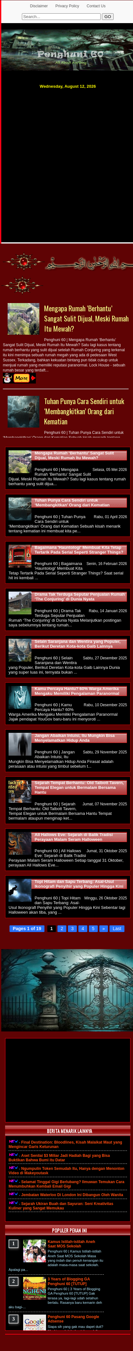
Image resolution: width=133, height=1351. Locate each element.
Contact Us (96, 6)
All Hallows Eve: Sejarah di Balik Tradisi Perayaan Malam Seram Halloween (74, 837)
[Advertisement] (65, 159)
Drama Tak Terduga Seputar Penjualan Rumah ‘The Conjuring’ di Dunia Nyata (80, 596)
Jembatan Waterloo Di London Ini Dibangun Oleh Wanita (72, 1195)
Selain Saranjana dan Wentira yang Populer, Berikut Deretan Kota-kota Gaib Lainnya (78, 644)
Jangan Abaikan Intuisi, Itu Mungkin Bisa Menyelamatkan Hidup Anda (75, 738)
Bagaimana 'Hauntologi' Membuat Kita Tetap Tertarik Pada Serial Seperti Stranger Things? (79, 550)
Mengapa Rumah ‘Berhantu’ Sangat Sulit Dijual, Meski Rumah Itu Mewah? (86, 318)
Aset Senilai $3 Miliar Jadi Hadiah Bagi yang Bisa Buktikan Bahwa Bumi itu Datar (59, 1157)
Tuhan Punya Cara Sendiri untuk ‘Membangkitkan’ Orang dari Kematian (84, 411)
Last (117, 928)
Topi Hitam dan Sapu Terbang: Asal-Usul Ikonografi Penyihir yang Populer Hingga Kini (79, 884)
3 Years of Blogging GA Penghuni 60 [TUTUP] (69, 1281)
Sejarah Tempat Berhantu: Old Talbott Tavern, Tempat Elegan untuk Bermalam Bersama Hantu (79, 787)
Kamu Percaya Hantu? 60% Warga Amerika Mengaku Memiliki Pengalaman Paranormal (77, 691)
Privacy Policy (67, 6)
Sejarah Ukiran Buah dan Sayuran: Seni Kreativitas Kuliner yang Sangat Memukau (61, 1206)
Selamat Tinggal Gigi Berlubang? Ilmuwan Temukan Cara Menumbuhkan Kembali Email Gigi (66, 1184)
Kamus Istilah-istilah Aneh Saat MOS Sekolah (71, 1244)
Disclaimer (39, 6)
